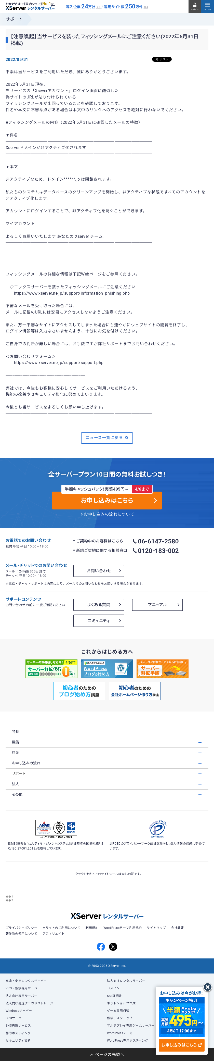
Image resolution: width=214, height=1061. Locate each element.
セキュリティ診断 (18, 1040)
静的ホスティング (18, 1033)
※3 (98, 7)
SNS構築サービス (18, 1025)
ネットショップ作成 (121, 1003)
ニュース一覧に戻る (107, 437)
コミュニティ (99, 620)
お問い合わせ (99, 570)
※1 (53, 4)
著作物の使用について (21, 933)
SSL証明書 (114, 996)
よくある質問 (98, 604)
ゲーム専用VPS (118, 1011)
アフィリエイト (54, 933)
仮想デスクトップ (119, 1018)
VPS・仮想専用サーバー (23, 988)
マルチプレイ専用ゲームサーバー (131, 1025)
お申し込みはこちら (181, 1045)
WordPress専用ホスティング (127, 1040)
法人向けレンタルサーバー (126, 981)
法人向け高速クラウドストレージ (29, 1003)
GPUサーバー (15, 1018)
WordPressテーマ (120, 1033)
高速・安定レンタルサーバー (26, 981)
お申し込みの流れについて (109, 514)
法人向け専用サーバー (21, 996)
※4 (146, 7)
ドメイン (113, 988)
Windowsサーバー (19, 1011)
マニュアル (157, 604)
